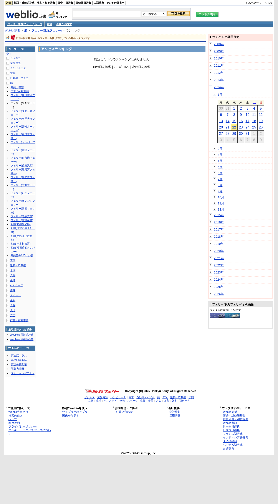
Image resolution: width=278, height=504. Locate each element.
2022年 (219, 265)
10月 (221, 197)
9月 (220, 191)
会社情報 (174, 411)
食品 (12, 305)
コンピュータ (18, 67)
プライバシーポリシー (22, 426)
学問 (12, 270)
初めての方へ (253, 3)
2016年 (219, 222)
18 (254, 121)
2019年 (219, 243)
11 (254, 115)
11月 (221, 203)
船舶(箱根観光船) (21, 224)
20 (221, 127)
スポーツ (15, 295)
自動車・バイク (19, 77)
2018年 (219, 236)
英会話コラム (19, 355)
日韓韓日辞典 (83, 3)
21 (228, 127)
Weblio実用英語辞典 (21, 339)
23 (241, 127)
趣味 (12, 290)
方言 (12, 315)
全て (9, 54)
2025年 (219, 286)
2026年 (219, 294)
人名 (12, 310)
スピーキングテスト (23, 373)
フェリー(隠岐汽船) (22, 216)
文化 (12, 275)
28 (228, 133)
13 (221, 121)
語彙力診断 (17, 368)
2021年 (219, 258)
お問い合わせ (124, 411)
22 (234, 127)
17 (248, 121)
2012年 (219, 72)
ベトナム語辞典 (233, 444)
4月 (220, 161)
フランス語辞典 (233, 433)
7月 (220, 179)
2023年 (219, 272)
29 (234, 133)
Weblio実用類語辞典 (21, 334)
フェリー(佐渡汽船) (22, 165)
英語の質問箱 (19, 364)
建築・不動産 (18, 265)
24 (248, 127)
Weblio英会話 (19, 360)
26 (261, 127)
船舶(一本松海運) (21, 243)
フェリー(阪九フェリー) (46, 30)
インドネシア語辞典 (235, 437)
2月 (220, 148)
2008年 (219, 44)
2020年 (219, 251)
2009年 (219, 51)
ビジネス (15, 57)
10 (248, 115)
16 (241, 121)
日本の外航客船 (20, 91)
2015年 (219, 215)
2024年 (219, 279)
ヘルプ (269, 3)
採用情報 (174, 415)
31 (248, 133)
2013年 (219, 80)
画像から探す (63, 24)
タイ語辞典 (230, 441)
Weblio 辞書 (12, 30)
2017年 (219, 229)
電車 (12, 72)
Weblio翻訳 (230, 423)
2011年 (219, 65)
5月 (220, 167)
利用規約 (14, 423)
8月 (220, 185)
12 (261, 115)
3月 (220, 154)
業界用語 (15, 62)
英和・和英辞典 (46, 3)
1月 (220, 94)
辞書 (8, 3)
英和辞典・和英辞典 (235, 419)
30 (241, 133)
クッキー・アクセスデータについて (29, 431)
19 (261, 121)
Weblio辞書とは (18, 411)
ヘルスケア (16, 285)
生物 (12, 300)
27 (221, 133)
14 (228, 121)
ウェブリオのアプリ (75, 411)
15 (234, 121)
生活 (12, 280)
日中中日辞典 (65, 3)
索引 (49, 24)
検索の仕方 (15, 415)
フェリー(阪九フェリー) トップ (24, 24)
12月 (221, 209)
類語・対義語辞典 (24, 3)
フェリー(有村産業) (22, 220)
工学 (12, 260)
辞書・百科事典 (19, 320)
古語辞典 (99, 3)
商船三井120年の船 (22, 255)
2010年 (219, 58)
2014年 (219, 87)
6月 (220, 173)
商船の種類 (17, 87)
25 (254, 127)
